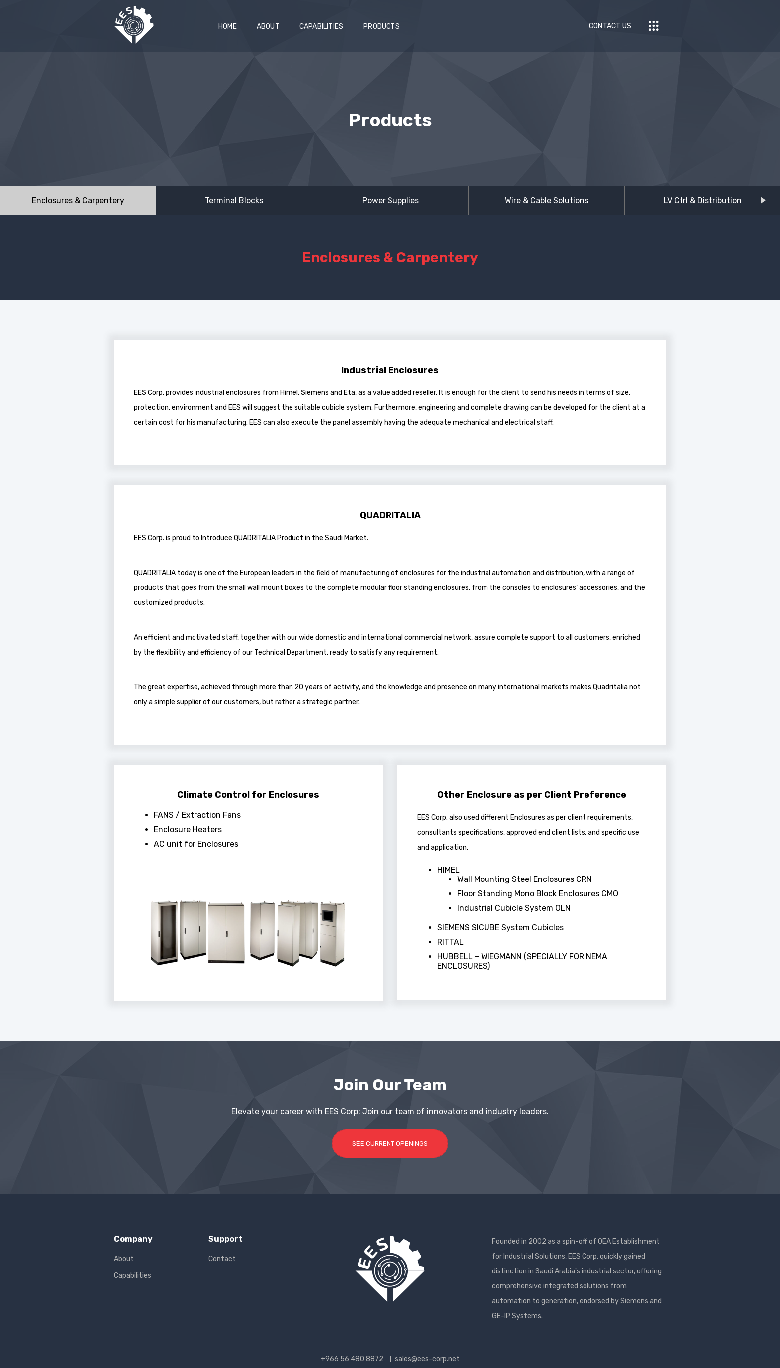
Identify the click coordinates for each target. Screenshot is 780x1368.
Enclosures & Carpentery (78, 200)
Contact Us (610, 26)
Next (770, 201)
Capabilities (321, 26)
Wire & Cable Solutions (546, 200)
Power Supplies (390, 200)
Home (227, 26)
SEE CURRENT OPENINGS (390, 1143)
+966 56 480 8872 (352, 1359)
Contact (222, 1259)
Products (381, 26)
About (268, 26)
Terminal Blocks (234, 200)
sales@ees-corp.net (427, 1359)
